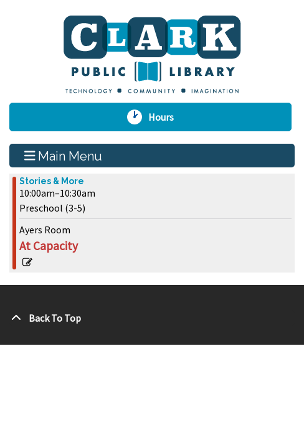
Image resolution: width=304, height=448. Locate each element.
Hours (165, 117)
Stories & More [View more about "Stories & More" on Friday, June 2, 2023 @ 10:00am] (51, 181)
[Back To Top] (152, 318)
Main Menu (63, 155)
